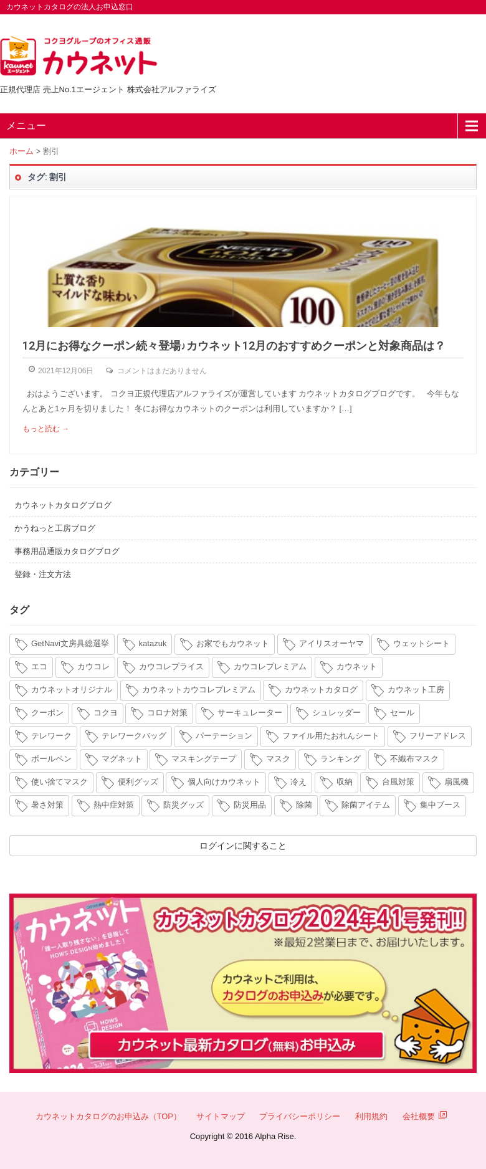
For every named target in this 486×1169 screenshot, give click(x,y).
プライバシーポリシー (299, 1116)
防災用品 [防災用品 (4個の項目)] (250, 804)
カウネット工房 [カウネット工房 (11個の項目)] (416, 689)
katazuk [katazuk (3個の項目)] (153, 643)
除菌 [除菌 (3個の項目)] (304, 804)
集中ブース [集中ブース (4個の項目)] (440, 804)
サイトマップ (220, 1116)
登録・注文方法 (42, 574)
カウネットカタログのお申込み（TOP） (109, 1116)
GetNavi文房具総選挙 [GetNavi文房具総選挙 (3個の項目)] (70, 643)
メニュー (26, 125)
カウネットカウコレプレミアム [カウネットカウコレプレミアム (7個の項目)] (198, 689)
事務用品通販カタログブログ (67, 551)
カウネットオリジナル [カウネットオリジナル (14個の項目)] (71, 689)
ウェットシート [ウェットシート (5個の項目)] (421, 643)
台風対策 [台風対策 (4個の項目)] (398, 781)
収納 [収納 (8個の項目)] (344, 781)
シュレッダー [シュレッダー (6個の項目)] (336, 712)
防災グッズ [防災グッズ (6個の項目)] (183, 804)
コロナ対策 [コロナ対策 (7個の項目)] (167, 712)
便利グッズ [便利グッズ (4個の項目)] (138, 781)
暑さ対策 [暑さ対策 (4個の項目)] (47, 804)
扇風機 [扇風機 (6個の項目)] (456, 781)
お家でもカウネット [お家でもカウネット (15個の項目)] (232, 643)
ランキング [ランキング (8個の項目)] (340, 758)
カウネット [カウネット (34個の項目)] (356, 666)
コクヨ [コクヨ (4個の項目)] (105, 712)
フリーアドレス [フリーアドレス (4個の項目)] (437, 735)
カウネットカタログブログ (63, 505)
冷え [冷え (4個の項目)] (298, 781)
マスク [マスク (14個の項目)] (278, 758)
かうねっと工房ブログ (54, 528)
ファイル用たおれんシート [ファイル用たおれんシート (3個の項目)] (330, 735)
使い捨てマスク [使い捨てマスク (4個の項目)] (59, 781)
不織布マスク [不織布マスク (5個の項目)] (414, 758)
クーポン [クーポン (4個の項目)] (47, 712)
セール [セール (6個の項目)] (402, 712)
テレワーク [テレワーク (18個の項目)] (51, 735)
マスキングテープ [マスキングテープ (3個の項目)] (203, 758)
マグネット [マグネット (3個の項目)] (122, 758)
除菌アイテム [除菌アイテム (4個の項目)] (365, 804)
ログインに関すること (243, 846)
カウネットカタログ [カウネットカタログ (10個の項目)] (321, 689)
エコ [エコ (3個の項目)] (39, 666)
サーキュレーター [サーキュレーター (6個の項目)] (249, 712)
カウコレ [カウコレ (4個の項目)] (93, 666)
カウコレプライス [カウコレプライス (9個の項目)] (171, 666)
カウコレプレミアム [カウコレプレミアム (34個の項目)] (270, 666)
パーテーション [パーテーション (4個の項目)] (224, 735)
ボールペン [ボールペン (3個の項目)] (51, 758)
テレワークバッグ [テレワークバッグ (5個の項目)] (134, 735)
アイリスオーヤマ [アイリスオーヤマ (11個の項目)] (331, 643)
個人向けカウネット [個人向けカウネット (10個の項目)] (224, 781)
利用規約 (371, 1116)
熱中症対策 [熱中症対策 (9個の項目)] (113, 804)
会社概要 (425, 1116)
